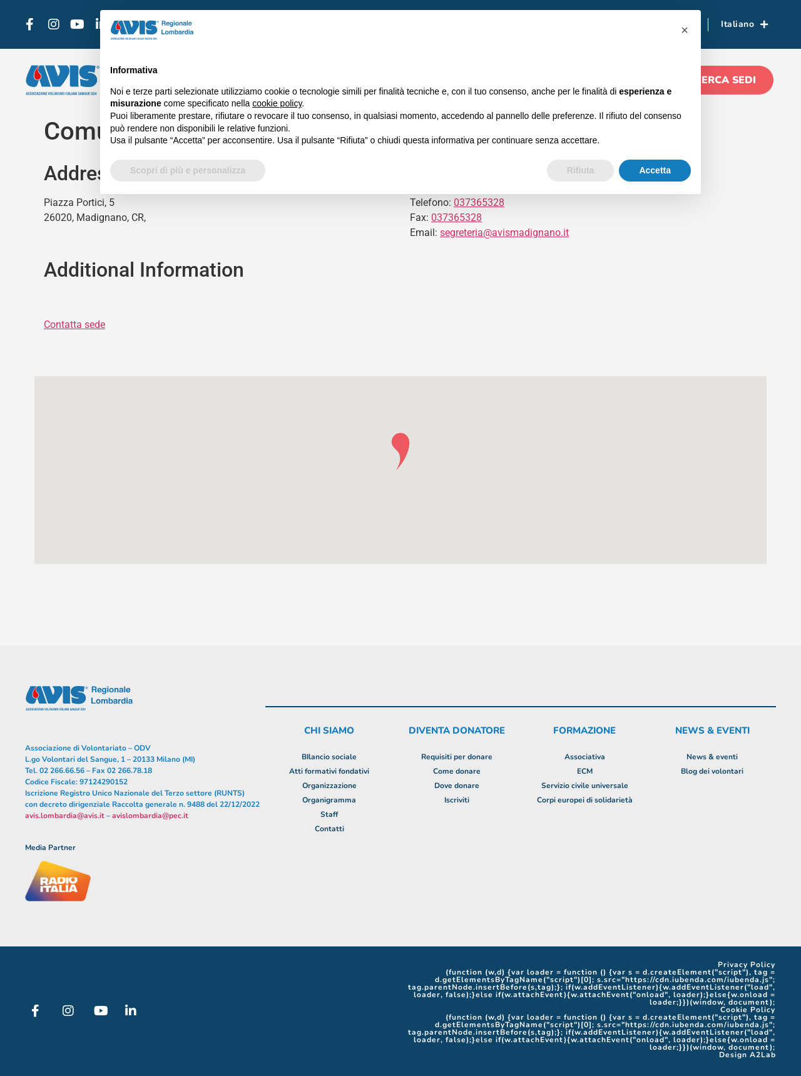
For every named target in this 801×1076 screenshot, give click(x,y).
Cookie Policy (747, 1009)
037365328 (456, 217)
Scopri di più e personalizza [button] (187, 170)
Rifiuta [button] (580, 170)
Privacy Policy (746, 964)
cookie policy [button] (277, 103)
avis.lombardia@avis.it (65, 816)
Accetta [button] (655, 170)
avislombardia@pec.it (150, 816)
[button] (685, 30)
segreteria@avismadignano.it (504, 232)
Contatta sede (74, 324)
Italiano (744, 24)
